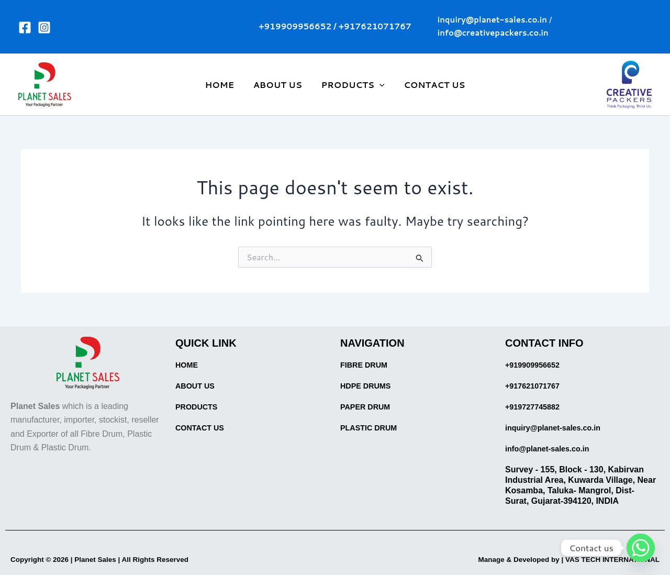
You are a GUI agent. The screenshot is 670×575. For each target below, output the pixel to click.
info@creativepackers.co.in (493, 32)
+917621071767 (375, 26)
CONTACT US (430, 85)
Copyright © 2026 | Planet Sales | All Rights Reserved (115, 559)
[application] (378, 85)
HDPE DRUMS (368, 385)
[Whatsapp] (641, 548)
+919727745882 (535, 406)
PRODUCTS (351, 85)
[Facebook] (24, 27)
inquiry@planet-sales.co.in (558, 427)
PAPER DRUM (368, 406)
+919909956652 (295, 26)
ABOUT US (278, 85)
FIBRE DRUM (366, 364)
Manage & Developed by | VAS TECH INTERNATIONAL (552, 559)
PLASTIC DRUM (372, 427)
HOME (223, 85)
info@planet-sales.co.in (552, 448)
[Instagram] (44, 27)
